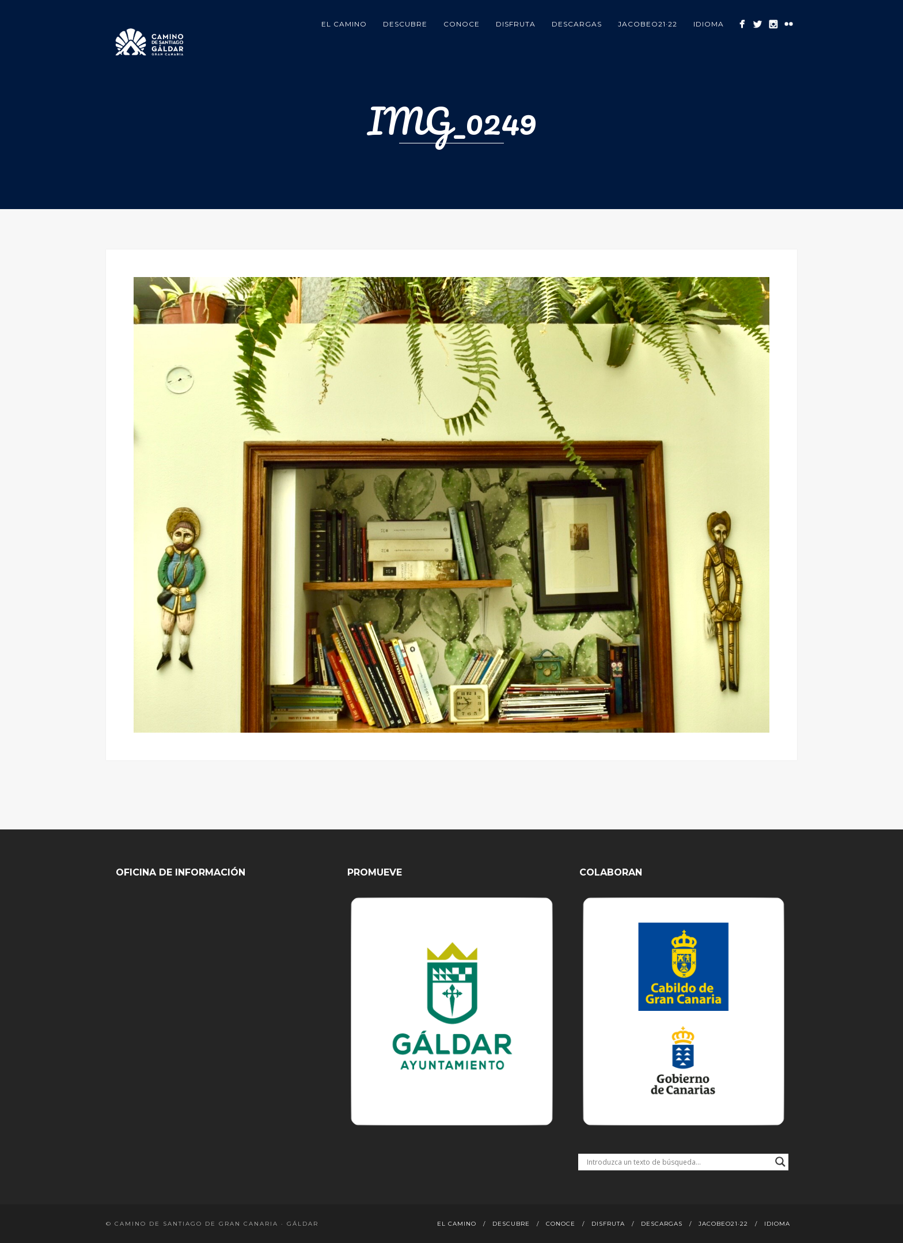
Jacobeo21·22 (647, 24)
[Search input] (678, 1162)
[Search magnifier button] (780, 1162)
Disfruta (516, 24)
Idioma (708, 24)
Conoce (461, 24)
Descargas (577, 24)
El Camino (344, 24)
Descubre (405, 24)
